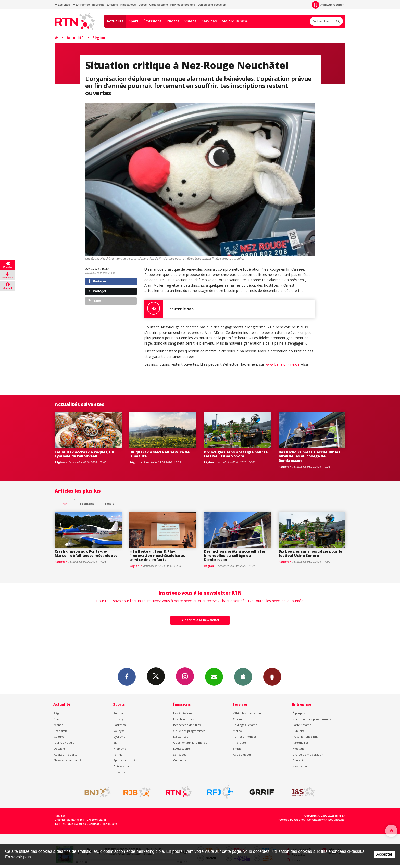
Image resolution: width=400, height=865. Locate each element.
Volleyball (120, 730)
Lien (94, 301)
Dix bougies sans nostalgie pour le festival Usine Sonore (235, 454)
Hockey (118, 719)
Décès (143, 4)
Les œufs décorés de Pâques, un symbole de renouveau (84, 454)
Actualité (115, 21)
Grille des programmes (189, 730)
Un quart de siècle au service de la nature (159, 454)
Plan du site (109, 823)
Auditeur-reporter (328, 5)
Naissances (128, 4)
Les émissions (182, 713)
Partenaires (300, 742)
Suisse (58, 719)
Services (209, 21)
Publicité (299, 730)
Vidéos (190, 21)
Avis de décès (242, 754)
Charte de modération (308, 754)
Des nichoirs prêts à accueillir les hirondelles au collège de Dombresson (309, 456)
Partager (97, 281)
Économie (61, 730)
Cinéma (238, 719)
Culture (59, 736)
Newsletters (214, 676)
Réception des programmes (312, 719)
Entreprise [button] (81, 4)
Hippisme (120, 748)
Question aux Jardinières (190, 742)
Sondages (179, 754)
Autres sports (123, 766)
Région (98, 37)
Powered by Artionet (291, 819)
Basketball (120, 725)
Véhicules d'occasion (211, 4)
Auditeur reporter (66, 754)
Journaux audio (64, 742)
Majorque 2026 (235, 21)
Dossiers (59, 748)
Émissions (152, 21)
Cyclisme (120, 736)
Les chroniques (183, 719)
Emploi (237, 748)
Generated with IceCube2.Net (326, 819)
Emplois (112, 4)
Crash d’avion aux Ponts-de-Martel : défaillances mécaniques (86, 553)
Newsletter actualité (67, 760)
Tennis (118, 754)
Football (119, 713)
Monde (59, 725)
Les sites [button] (62, 4)
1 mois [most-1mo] (109, 503)
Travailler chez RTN (305, 736)
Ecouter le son (169, 309)
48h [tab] (64, 503)
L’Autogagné (181, 748)
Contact (298, 760)
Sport (134, 21)
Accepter (384, 854)
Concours (179, 760)
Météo (237, 730)
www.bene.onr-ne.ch (282, 364)
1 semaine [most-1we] (87, 503)
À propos (299, 713)
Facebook (127, 676)
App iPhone (243, 676)
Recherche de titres (187, 725)
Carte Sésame (158, 4)
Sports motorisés (125, 760)
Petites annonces (244, 736)
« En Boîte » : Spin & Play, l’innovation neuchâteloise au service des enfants (157, 555)
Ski (115, 742)
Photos (173, 21)
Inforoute (98, 4)
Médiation (299, 748)
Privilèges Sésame (182, 4)
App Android (272, 676)
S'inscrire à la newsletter (200, 620)
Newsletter (300, 766)
